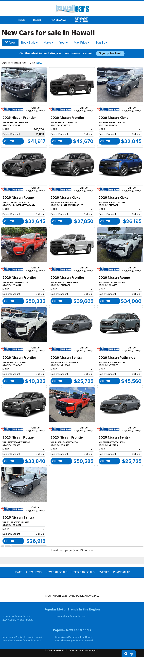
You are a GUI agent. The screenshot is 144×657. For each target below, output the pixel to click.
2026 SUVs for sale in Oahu (16, 616)
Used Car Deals (83, 572)
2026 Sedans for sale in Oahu (17, 619)
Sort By (101, 42)
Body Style (29, 42)
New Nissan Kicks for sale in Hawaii (73, 637)
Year (63, 42)
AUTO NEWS (34, 572)
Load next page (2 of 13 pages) (72, 550)
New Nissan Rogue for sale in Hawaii (74, 640)
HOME (21, 20)
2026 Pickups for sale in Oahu (70, 616)
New (10, 42)
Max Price (81, 42)
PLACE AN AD (59, 20)
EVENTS (104, 572)
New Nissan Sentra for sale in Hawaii (21, 640)
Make (48, 42)
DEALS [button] (38, 20)
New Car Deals (56, 572)
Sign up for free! (110, 53)
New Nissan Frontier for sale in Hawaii (22, 637)
